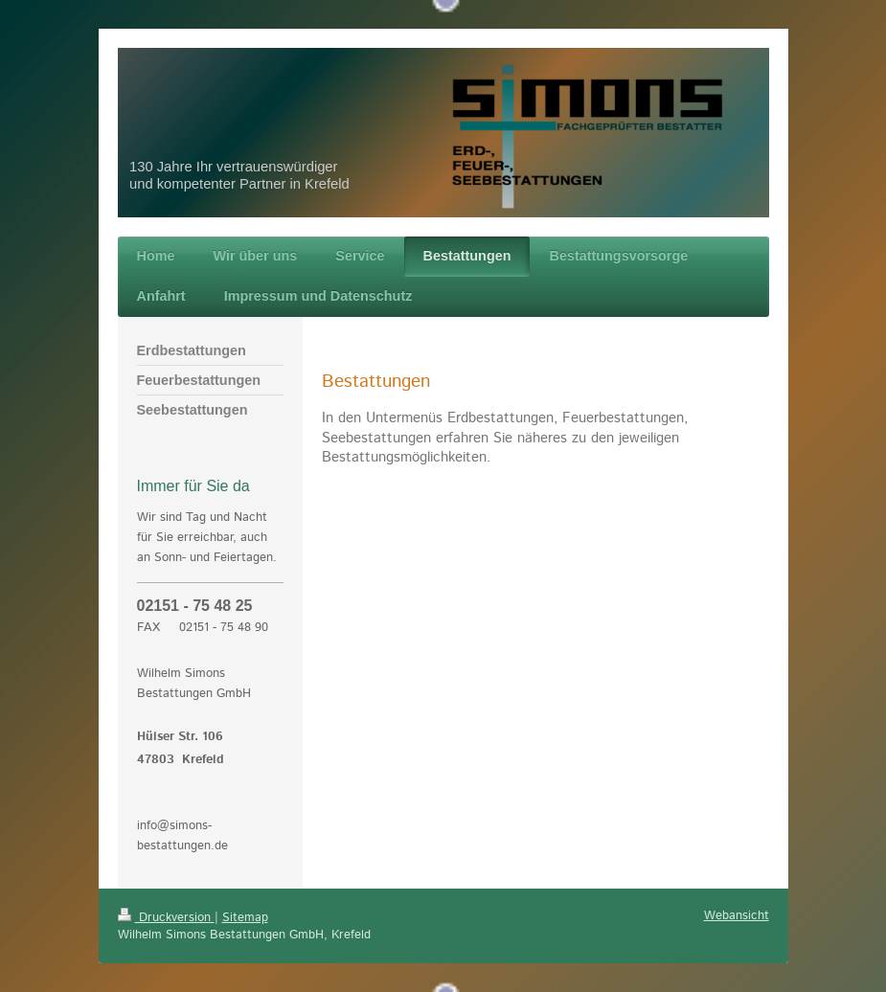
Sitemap (245, 918)
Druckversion (166, 918)
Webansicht (736, 916)
